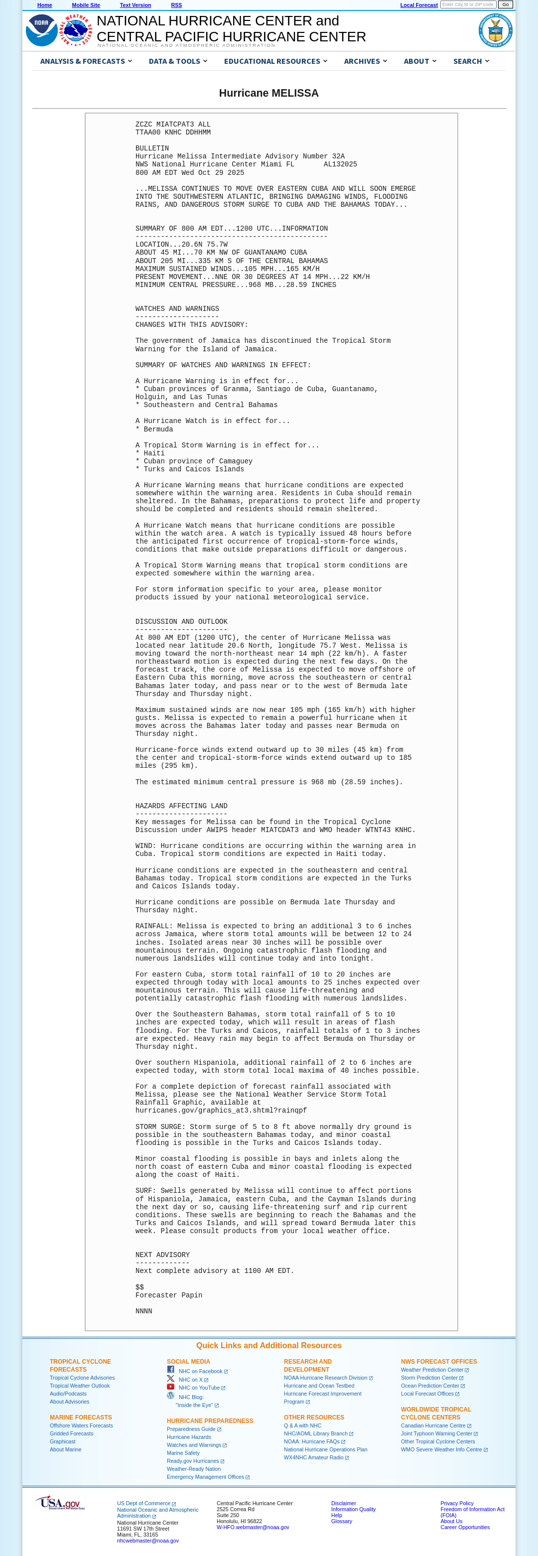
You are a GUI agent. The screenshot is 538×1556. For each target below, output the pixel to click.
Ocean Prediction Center (430, 1386)
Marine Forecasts (81, 1417)
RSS (176, 5)
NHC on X (185, 1380)
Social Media (188, 1361)
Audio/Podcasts (68, 1394)
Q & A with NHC (302, 1425)
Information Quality (353, 1509)
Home (44, 5)
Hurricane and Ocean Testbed (319, 1386)
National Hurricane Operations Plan (326, 1449)
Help (336, 1515)
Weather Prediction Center (432, 1370)
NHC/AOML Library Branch (316, 1433)
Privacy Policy (456, 1503)
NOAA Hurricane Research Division (326, 1378)
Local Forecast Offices (427, 1394)
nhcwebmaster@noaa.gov (148, 1541)
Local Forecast (419, 5)
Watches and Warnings (194, 1445)
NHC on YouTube (193, 1388)
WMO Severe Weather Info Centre (441, 1449)
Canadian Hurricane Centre (433, 1425)
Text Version (135, 5)
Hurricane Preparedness (210, 1420)
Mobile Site (86, 5)
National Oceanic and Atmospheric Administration (186, 45)
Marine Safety (183, 1453)
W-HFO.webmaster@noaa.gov (253, 1527)
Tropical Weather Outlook (80, 1386)
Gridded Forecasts (72, 1433)
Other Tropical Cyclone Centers (438, 1441)
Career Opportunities (465, 1527)
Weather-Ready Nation (194, 1469)
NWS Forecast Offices (439, 1361)
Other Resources (314, 1417)
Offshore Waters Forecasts (81, 1425)
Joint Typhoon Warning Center (436, 1433)
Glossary (341, 1521)
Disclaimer (343, 1503)
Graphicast (63, 1441)
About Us (451, 1521)
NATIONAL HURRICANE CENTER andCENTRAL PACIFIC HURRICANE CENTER (231, 28)
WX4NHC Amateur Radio (314, 1457)
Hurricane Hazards (189, 1437)
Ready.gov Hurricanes (193, 1461)
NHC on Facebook (195, 1371)
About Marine (65, 1449)
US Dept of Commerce (143, 1503)
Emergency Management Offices (205, 1477)
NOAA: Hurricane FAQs (312, 1441)
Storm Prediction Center (429, 1378)
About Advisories (69, 1402)
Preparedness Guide (191, 1429)
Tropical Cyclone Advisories (82, 1378)
